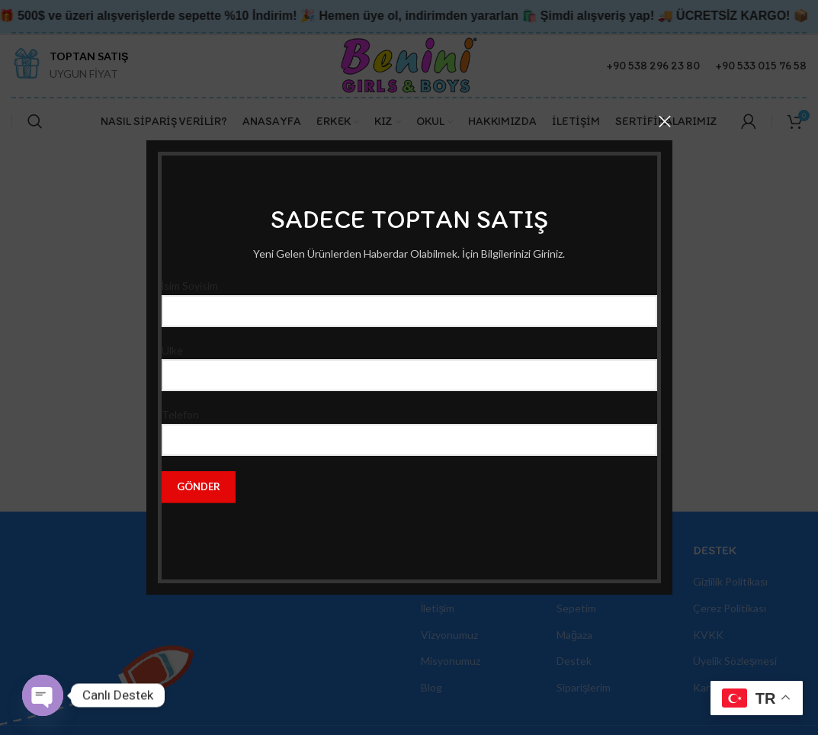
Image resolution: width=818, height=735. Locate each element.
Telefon (409, 426)
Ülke (409, 362)
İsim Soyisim (409, 297)
